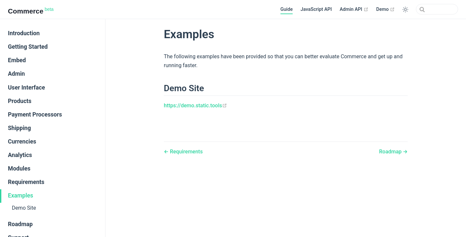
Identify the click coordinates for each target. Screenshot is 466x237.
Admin (16, 73)
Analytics (20, 155)
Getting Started (28, 46)
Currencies (22, 141)
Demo (385, 9)
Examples (20, 195)
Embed (17, 60)
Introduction (24, 33)
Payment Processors (35, 114)
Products (19, 101)
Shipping (19, 128)
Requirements (26, 182)
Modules (19, 168)
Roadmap (20, 224)
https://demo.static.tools (195, 105)
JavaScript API (316, 9)
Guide (286, 9)
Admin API (354, 9)
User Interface (26, 87)
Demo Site (24, 208)
